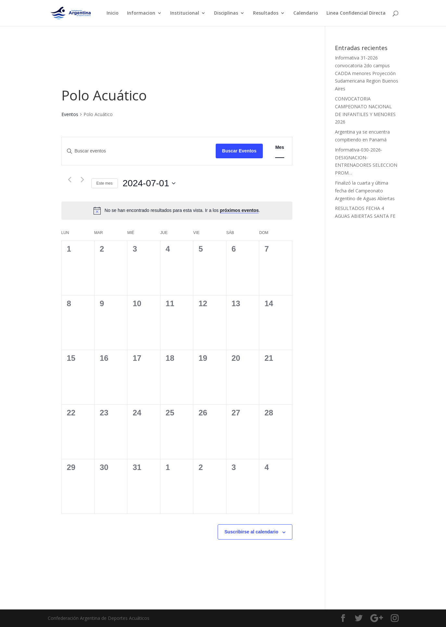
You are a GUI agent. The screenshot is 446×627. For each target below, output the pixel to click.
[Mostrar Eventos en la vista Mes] (279, 147)
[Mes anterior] (70, 180)
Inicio (113, 13)
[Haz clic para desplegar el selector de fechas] (149, 183)
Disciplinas (226, 13)
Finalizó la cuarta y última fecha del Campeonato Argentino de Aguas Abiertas (365, 191)
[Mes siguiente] (82, 180)
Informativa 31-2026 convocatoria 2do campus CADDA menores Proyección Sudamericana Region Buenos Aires (366, 73)
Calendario (305, 13)
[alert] (182, 210)
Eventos (69, 114)
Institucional (184, 13)
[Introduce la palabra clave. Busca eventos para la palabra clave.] (139, 151)
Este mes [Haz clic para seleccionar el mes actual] (104, 183)
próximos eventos (239, 210)
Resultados (265, 13)
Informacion (141, 13)
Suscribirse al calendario (251, 531)
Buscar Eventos (239, 150)
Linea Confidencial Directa (356, 13)
